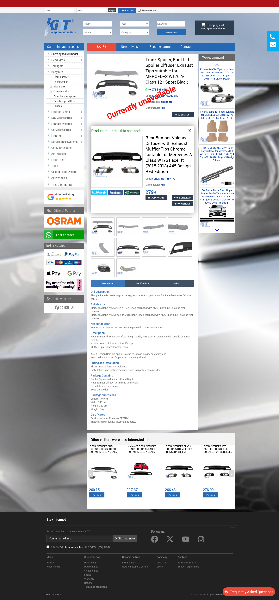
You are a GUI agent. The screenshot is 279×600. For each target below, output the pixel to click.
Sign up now (125, 538)
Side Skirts (59, 86)
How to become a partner (135, 566)
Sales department (187, 562)
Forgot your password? (169, 10)
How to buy (90, 562)
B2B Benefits (129, 562)
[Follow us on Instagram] (71, 308)
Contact (186, 47)
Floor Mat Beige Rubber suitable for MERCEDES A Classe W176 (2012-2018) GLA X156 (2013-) (217, 114)
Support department (188, 566)
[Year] (134, 24)
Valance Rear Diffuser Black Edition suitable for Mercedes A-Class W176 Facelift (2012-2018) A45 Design (142, 452)
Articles (50, 562)
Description (107, 283)
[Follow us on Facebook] (57, 308)
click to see (166, 101)
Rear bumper (60, 81)
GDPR (160, 566)
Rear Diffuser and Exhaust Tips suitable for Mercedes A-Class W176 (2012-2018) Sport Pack (104, 452)
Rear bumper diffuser (65, 101)
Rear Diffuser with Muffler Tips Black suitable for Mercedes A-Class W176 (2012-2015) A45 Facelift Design (218, 452)
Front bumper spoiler (64, 96)
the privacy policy (73, 547)
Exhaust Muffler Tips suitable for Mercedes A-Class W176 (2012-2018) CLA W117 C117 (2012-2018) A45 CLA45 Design (217, 74)
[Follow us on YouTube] (67, 308)
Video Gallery (53, 566)
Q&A (176, 283)
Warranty (89, 578)
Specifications (142, 283)
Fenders (58, 106)
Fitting (87, 574)
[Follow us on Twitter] (61, 308)
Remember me (148, 10)
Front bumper (60, 77)
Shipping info (91, 570)
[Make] (97, 24)
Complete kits (61, 91)
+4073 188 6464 (157, 89)
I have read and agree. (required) (80, 547)
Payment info (91, 566)
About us (161, 562)
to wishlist (183, 114)
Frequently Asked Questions (249, 592)
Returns (88, 582)
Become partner (160, 47)
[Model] (97, 32)
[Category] (134, 32)
